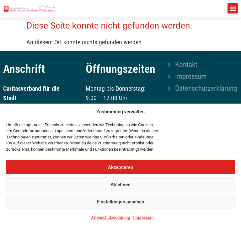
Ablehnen (120, 184)
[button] (233, 8)
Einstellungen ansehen (120, 202)
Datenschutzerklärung (110, 217)
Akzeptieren (120, 167)
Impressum (143, 217)
